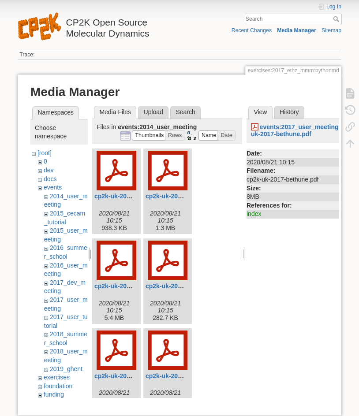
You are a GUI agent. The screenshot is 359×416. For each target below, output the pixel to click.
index (254, 213)
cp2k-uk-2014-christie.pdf (183, 196)
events (53, 187)
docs (50, 178)
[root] (44, 152)
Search (337, 19)
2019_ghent (66, 368)
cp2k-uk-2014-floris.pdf (128, 286)
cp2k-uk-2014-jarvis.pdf (180, 286)
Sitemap (331, 30)
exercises (57, 377)
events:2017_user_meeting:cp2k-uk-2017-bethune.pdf (304, 130)
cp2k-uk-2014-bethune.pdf (132, 196)
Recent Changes (252, 30)
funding (54, 394)
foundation (58, 386)
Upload (153, 111)
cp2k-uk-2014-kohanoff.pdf (133, 375)
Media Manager (296, 30)
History (289, 111)
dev (49, 170)
